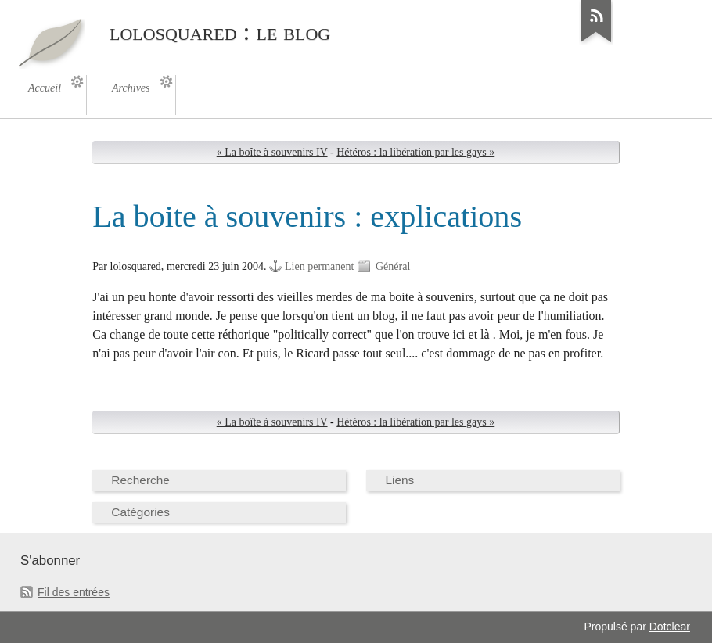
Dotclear (669, 626)
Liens (399, 480)
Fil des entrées (74, 592)
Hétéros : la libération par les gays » (415, 152)
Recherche (140, 480)
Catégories (140, 512)
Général (393, 266)
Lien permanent (319, 266)
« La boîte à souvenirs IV (272, 152)
